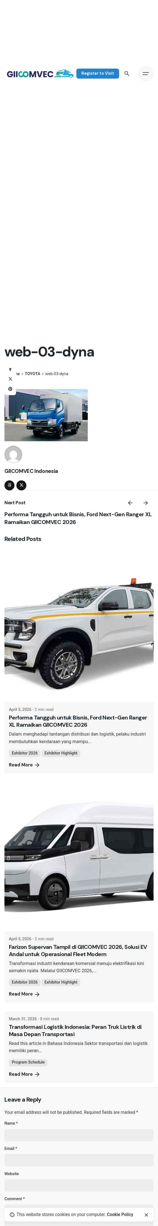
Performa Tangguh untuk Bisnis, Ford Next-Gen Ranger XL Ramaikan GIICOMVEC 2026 (78, 721)
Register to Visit (97, 73)
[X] (10, 379)
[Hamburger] (146, 73)
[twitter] (21, 485)
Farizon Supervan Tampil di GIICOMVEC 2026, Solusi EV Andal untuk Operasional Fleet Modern (78, 950)
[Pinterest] (10, 389)
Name (11, 1123)
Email (10, 1148)
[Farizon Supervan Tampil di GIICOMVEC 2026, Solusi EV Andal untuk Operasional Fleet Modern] (79, 856)
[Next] (146, 503)
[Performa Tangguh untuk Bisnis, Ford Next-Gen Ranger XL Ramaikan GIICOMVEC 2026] (79, 627)
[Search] (127, 73)
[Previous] (130, 503)
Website (11, 1174)
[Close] (146, 1214)
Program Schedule (28, 1062)
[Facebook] (10, 369)
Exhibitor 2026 (24, 753)
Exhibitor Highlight (60, 753)
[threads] (9, 485)
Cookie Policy (120, 1214)
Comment (14, 1199)
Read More (25, 765)
